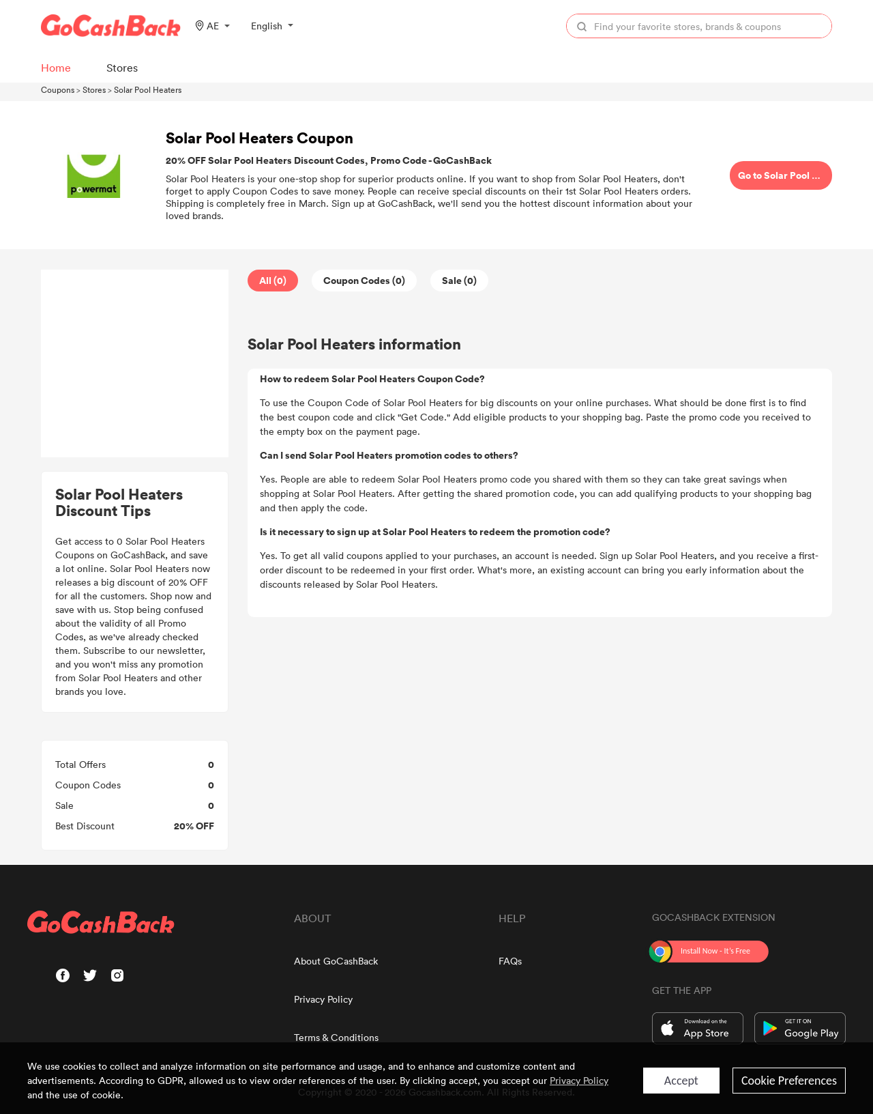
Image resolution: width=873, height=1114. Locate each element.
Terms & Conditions (336, 1037)
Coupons (57, 89)
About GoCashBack (336, 960)
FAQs (510, 960)
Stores (94, 89)
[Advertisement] (135, 363)
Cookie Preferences (789, 1080)
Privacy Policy (323, 998)
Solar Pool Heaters (147, 89)
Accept (681, 1080)
